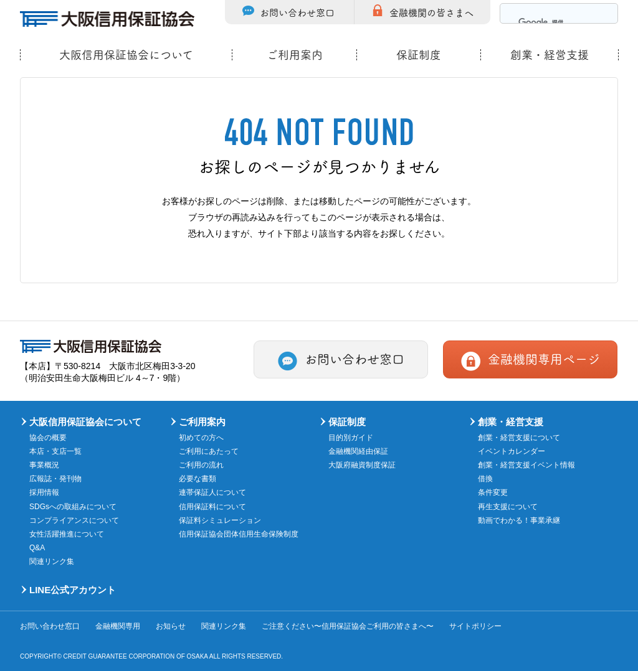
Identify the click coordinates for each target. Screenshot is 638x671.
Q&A (37, 547)
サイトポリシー (475, 626)
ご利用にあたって (209, 451)
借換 (485, 478)
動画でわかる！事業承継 (519, 520)
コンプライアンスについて (74, 520)
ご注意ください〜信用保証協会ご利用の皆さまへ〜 (348, 626)
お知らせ (171, 626)
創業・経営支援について (519, 437)
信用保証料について (212, 506)
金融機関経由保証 (358, 451)
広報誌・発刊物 (55, 478)
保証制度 (418, 54)
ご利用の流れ (201, 465)
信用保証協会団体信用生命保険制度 (238, 534)
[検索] (544, 23)
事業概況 (44, 465)
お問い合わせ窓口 (297, 12)
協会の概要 (48, 437)
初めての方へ (201, 437)
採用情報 (44, 492)
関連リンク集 (51, 561)
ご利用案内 (295, 54)
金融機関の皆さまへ (431, 12)
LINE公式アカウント (72, 589)
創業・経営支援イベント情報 (526, 465)
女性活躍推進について (66, 534)
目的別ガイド (350, 437)
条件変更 (493, 492)
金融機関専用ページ (544, 358)
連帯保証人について (212, 492)
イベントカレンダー (511, 451)
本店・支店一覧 (55, 451)
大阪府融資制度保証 (362, 465)
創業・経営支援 (549, 54)
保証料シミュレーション (220, 520)
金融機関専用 (117, 626)
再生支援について (508, 506)
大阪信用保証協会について (126, 54)
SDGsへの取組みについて (73, 506)
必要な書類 (197, 478)
